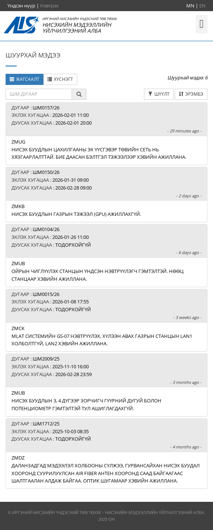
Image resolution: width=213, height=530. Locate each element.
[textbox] (39, 94)
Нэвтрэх (49, 5)
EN (202, 5)
